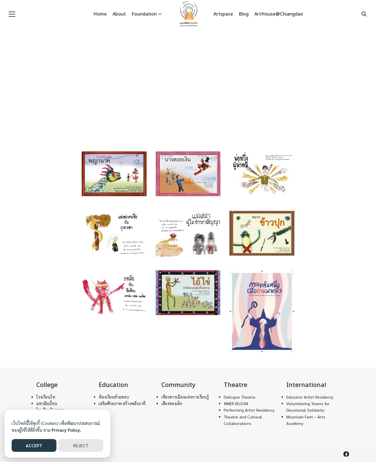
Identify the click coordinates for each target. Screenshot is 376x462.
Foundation (144, 14)
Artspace (223, 14)
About (119, 14)
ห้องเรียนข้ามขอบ (114, 396)
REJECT (80, 445)
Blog (244, 14)
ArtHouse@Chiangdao (278, 14)
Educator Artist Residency (309, 396)
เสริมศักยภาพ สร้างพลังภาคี (122, 403)
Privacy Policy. (66, 430)
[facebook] (346, 454)
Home (100, 14)
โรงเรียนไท (45, 396)
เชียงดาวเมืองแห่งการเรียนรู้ (185, 396)
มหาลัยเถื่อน (46, 403)
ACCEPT (34, 445)
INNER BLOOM (236, 403)
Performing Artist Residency (249, 409)
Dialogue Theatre (239, 396)
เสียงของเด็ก (171, 403)
